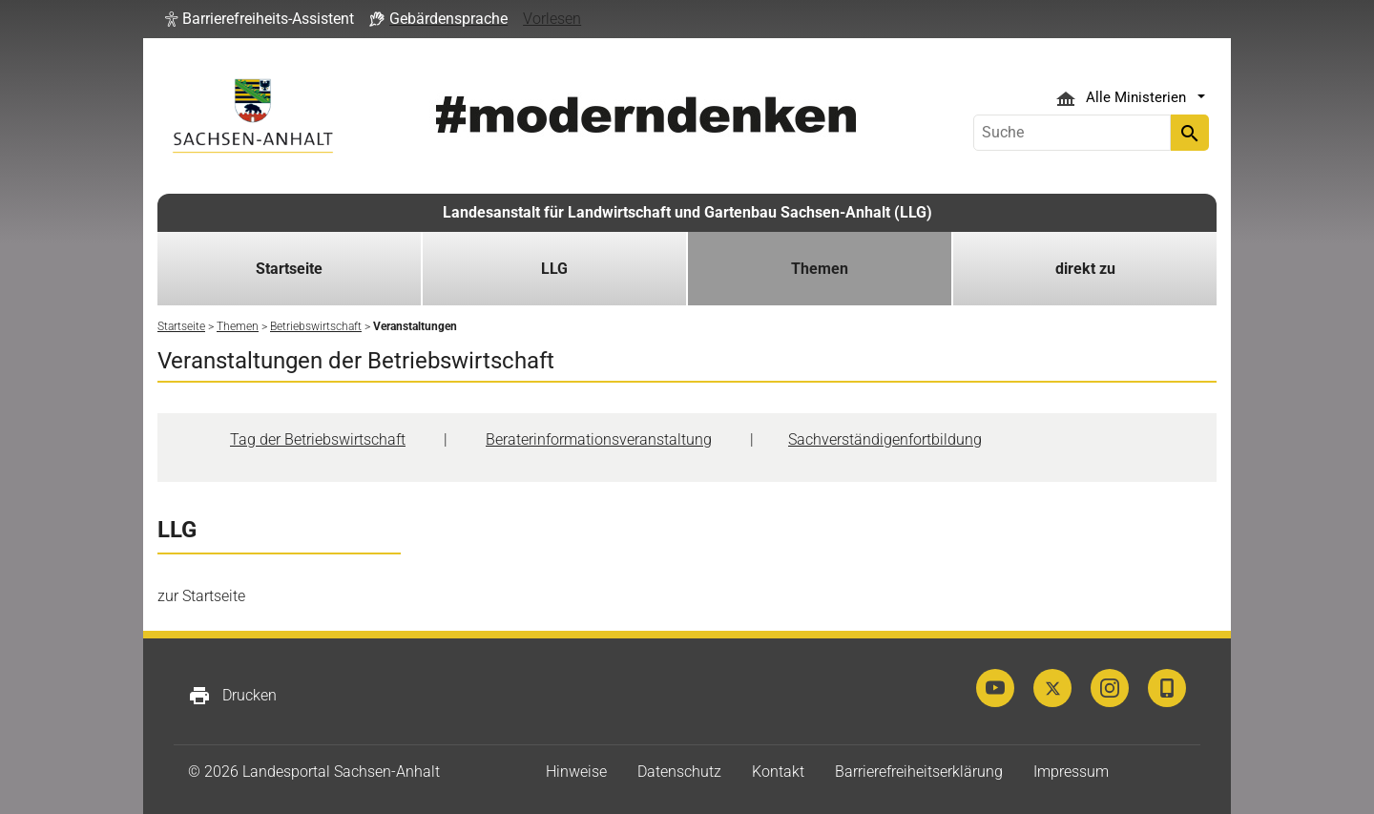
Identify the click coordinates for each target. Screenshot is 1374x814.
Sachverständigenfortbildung (885, 439)
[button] (259, 19)
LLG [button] (554, 269)
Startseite (289, 269)
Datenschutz (679, 771)
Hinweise (576, 771)
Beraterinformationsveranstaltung (599, 439)
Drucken (232, 695)
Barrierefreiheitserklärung (919, 771)
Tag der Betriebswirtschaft (318, 439)
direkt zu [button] (1085, 269)
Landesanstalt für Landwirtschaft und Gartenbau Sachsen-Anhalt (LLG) (687, 212)
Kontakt (778, 771)
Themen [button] (819, 269)
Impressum (1071, 771)
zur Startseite (201, 596)
